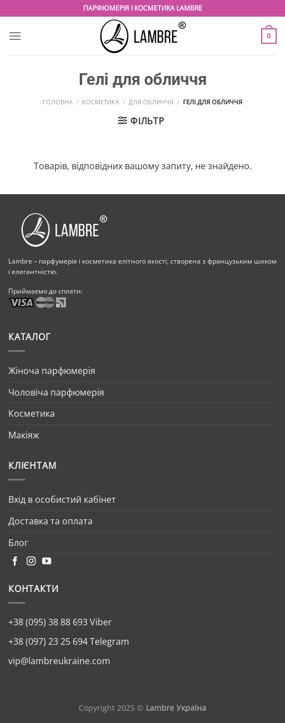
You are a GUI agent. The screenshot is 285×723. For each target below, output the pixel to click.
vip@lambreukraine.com (59, 661)
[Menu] (15, 35)
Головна (58, 102)
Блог (18, 543)
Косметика (100, 102)
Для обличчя (151, 102)
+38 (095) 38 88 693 (48, 622)
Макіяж (23, 435)
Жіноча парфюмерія (51, 371)
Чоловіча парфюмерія (56, 392)
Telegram (108, 641)
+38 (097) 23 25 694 (48, 641)
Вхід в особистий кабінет (62, 499)
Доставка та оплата (50, 521)
